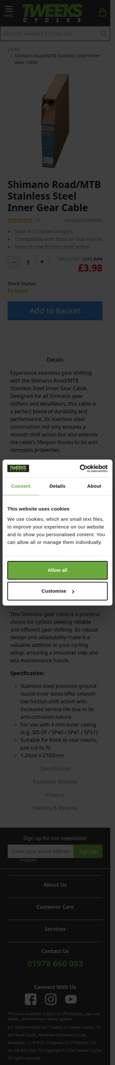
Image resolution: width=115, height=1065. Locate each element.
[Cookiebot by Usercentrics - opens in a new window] (81, 468)
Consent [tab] (21, 486)
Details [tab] (57, 486)
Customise (58, 591)
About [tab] (94, 486)
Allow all (57, 570)
